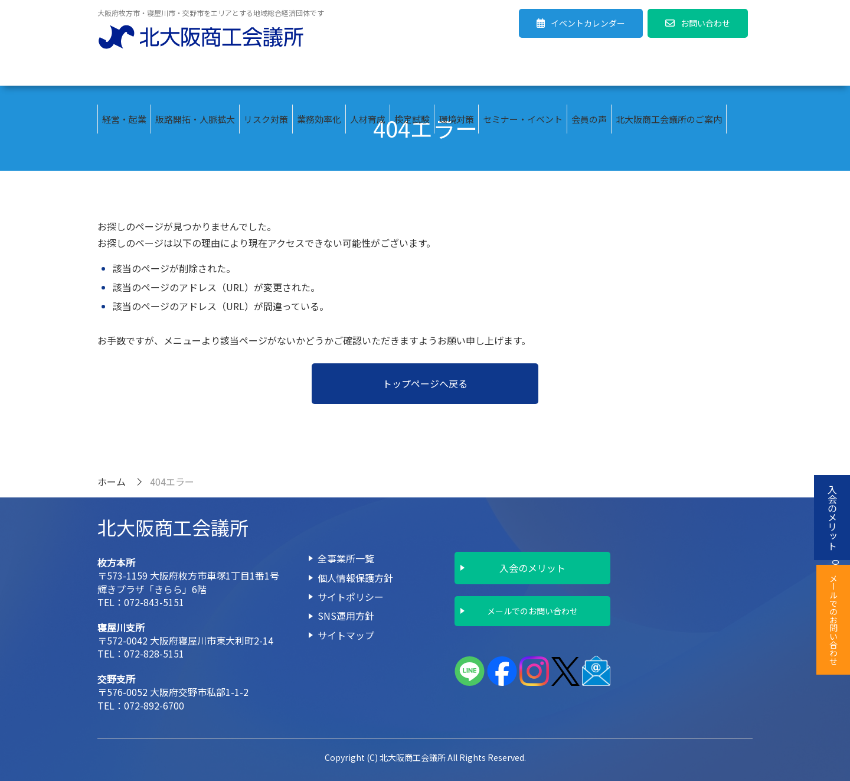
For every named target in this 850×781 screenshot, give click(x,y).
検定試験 (412, 71)
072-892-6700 (154, 705)
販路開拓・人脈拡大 (195, 71)
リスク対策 (266, 71)
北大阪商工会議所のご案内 (669, 71)
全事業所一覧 (346, 558)
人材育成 (367, 71)
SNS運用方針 (346, 615)
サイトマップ (346, 635)
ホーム (111, 481)
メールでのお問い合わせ (532, 611)
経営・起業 (124, 71)
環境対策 (456, 71)
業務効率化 (319, 71)
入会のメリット (532, 568)
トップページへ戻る (425, 383)
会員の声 (589, 71)
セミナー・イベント (523, 71)
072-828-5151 (154, 653)
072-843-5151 (154, 602)
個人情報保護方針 (355, 578)
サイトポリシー (351, 597)
